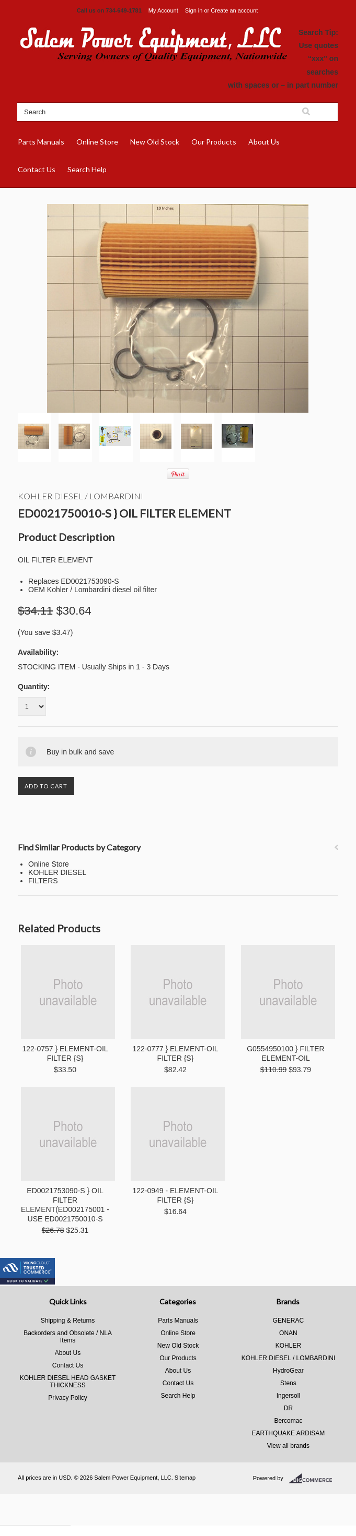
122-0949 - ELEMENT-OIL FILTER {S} (175, 1195)
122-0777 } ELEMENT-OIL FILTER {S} (175, 1053)
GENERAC (288, 1320)
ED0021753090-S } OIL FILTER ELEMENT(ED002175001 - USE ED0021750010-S (65, 1204)
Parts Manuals (41, 141)
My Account (163, 10)
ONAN (288, 1333)
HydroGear (288, 1370)
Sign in (194, 10)
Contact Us (36, 169)
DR (288, 1408)
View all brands (288, 1445)
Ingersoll (288, 1395)
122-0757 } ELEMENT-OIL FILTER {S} (65, 1053)
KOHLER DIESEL (57, 872)
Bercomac (288, 1420)
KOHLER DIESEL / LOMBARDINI (80, 496)
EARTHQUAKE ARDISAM (288, 1433)
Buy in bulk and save (80, 752)
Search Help (87, 169)
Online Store (97, 141)
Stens (288, 1383)
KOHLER (288, 1345)
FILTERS (43, 881)
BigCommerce (313, 1478)
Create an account (234, 10)
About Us (264, 141)
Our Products (213, 141)
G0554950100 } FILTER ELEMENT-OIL (285, 1053)
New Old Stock (154, 141)
